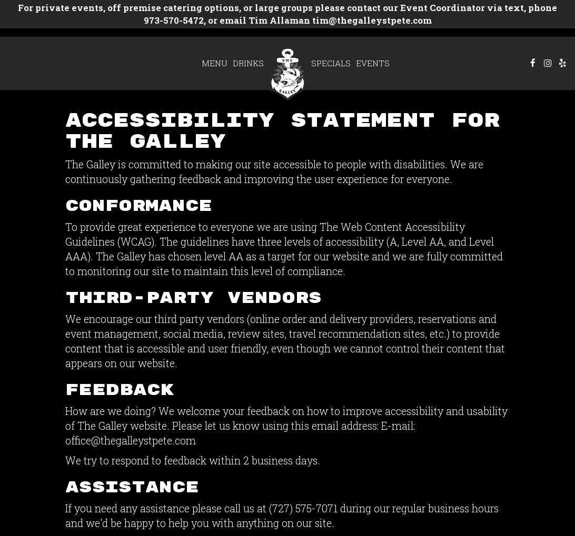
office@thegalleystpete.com (130, 440)
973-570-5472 (174, 20)
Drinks (248, 63)
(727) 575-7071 (303, 508)
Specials (331, 63)
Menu (214, 63)
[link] (287, 73)
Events (373, 63)
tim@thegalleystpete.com (371, 20)
